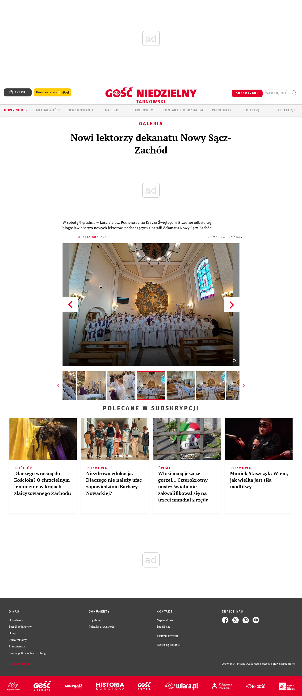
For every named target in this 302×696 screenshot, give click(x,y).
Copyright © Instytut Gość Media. (242, 663)
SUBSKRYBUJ (247, 93)
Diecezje (253, 110)
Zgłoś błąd (19, 664)
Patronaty (222, 110)
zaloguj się (276, 93)
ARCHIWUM (144, 110)
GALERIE (112, 110)
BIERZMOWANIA (80, 110)
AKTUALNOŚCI (48, 110)
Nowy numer (16, 110)
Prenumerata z (52, 92)
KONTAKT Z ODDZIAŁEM (183, 110)
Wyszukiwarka (293, 92)
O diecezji (286, 110)
